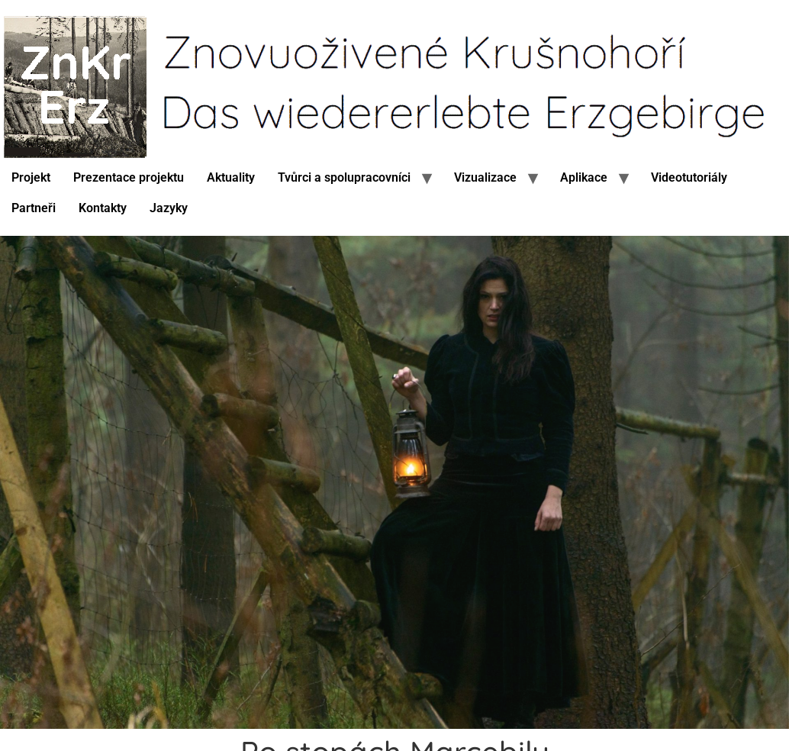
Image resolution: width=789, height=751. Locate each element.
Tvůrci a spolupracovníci (344, 177)
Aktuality (231, 177)
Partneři (33, 208)
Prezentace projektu (128, 177)
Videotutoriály (689, 177)
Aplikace (583, 177)
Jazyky (169, 208)
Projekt (30, 177)
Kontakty (103, 208)
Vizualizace (485, 177)
